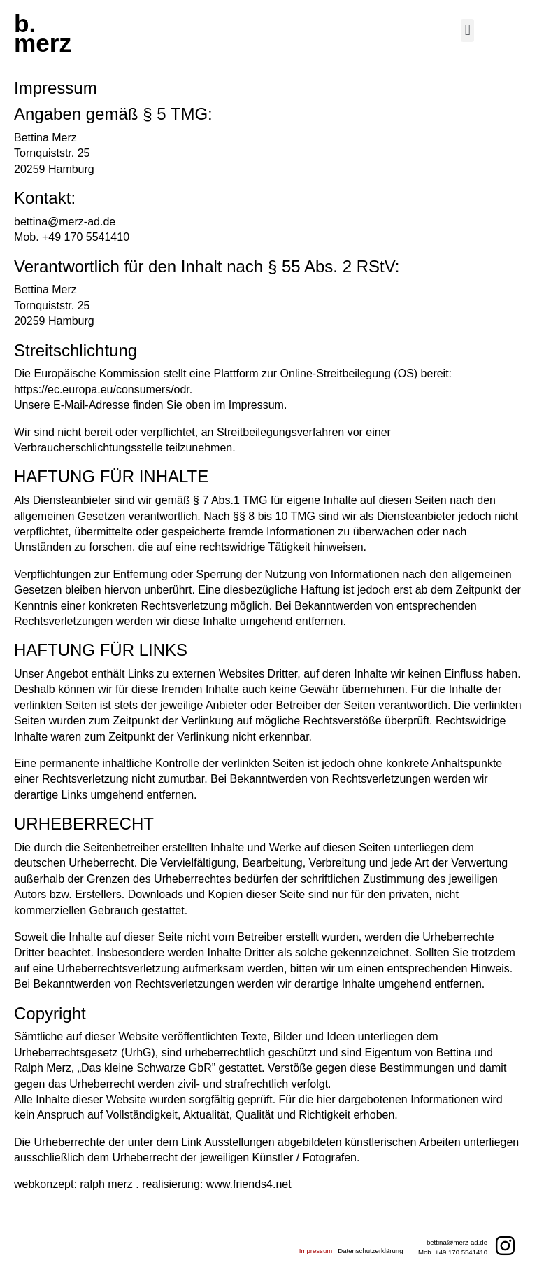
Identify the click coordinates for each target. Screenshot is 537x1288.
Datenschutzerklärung (370, 1250)
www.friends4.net (249, 1184)
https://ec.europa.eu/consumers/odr (101, 390)
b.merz (42, 33)
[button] (467, 30)
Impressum (315, 1250)
